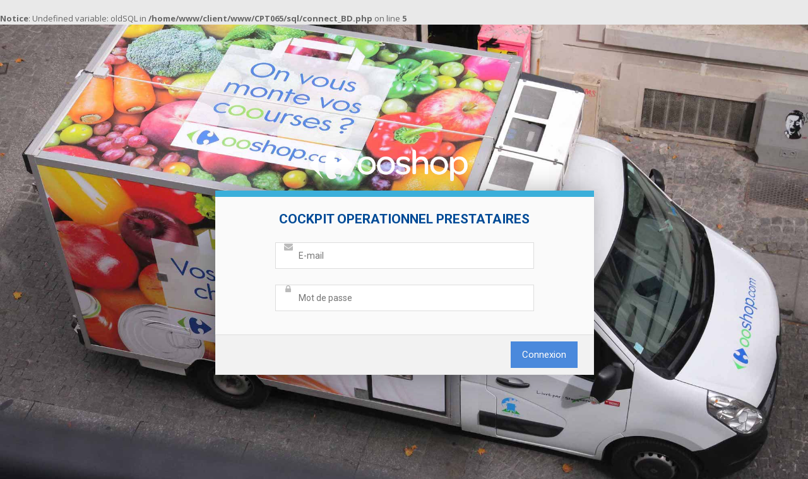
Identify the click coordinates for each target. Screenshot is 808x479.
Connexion (544, 354)
